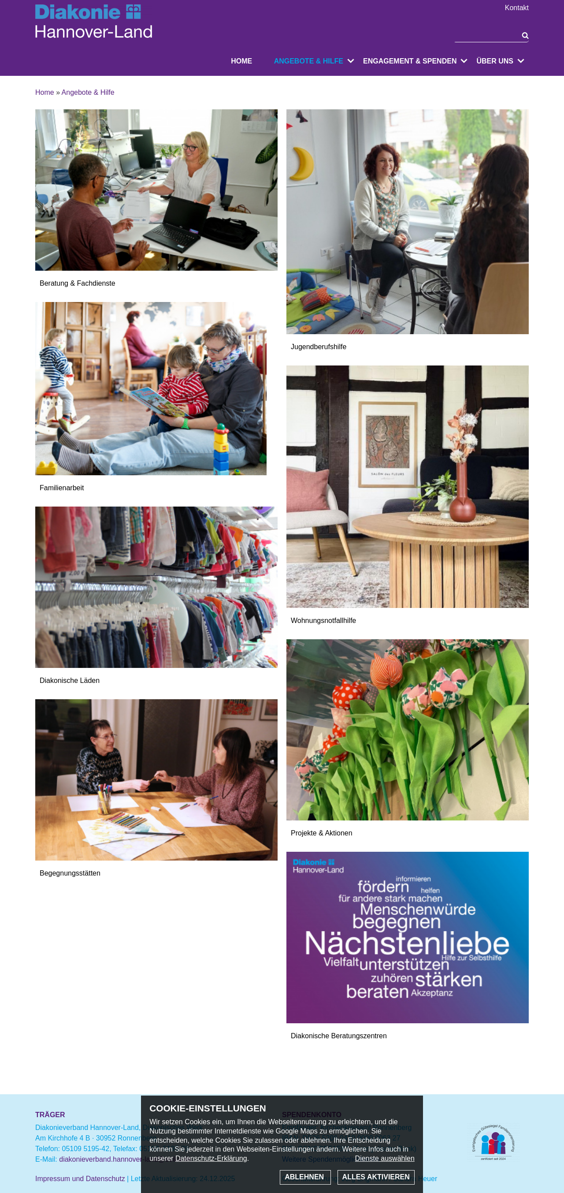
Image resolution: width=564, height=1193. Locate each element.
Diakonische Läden (70, 680)
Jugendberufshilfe (318, 346)
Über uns (494, 61)
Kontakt (517, 7)
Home (241, 61)
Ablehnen (305, 1177)
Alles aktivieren (376, 1177)
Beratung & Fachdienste (77, 283)
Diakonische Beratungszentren (339, 1036)
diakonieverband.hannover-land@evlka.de (125, 1159)
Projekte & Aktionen (321, 833)
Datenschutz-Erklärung (211, 1158)
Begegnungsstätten (70, 873)
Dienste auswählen (385, 1158)
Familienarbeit (62, 488)
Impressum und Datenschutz (80, 1178)
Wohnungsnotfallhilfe (323, 620)
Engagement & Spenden (409, 61)
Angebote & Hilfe (308, 61)
